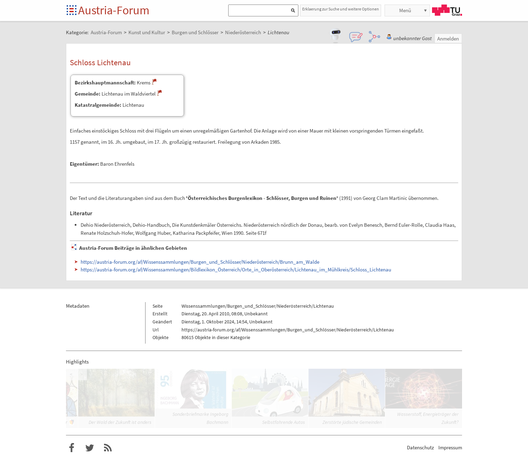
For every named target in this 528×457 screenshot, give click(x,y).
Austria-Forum (113, 10)
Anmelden (448, 38)
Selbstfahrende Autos (283, 422)
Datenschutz (420, 447)
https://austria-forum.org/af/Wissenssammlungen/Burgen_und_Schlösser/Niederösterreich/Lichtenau (287, 330)
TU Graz (447, 10)
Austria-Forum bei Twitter (89, 448)
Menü (405, 10)
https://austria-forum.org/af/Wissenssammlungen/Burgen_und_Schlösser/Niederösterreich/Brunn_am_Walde (200, 262)
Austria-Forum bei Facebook (71, 448)
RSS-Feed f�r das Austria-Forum (107, 448)
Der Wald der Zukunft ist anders (120, 422)
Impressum (450, 447)
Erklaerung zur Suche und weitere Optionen (340, 9)
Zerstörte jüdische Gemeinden (352, 422)
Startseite (72, 11)
